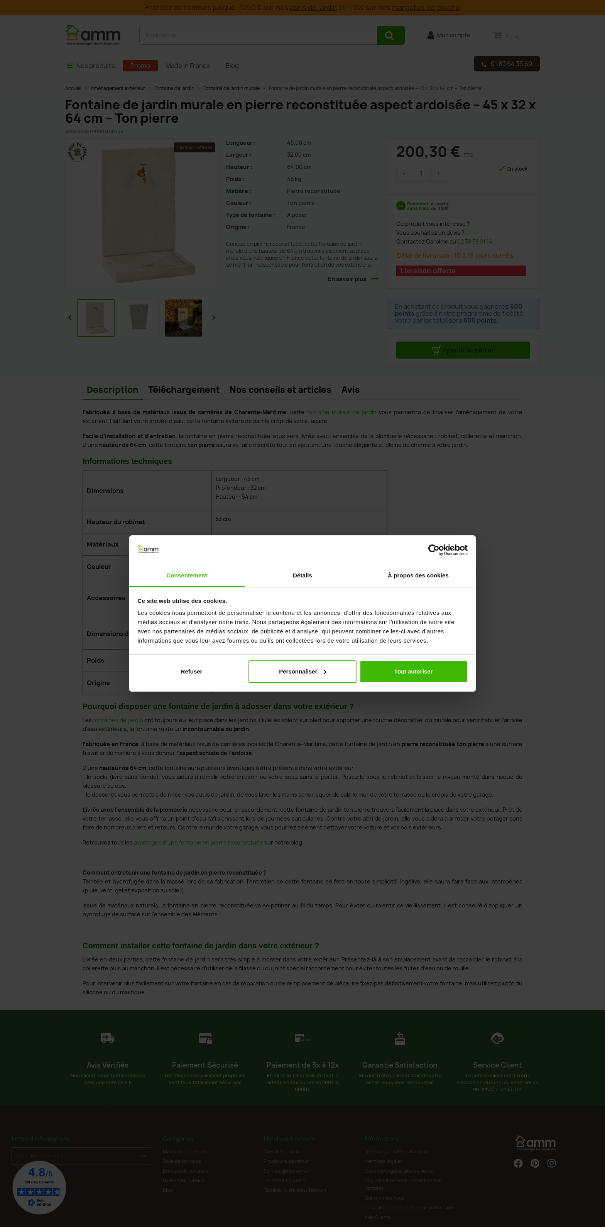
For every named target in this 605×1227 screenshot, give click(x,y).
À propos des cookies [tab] (418, 575)
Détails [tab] (302, 575)
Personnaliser (302, 671)
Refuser (192, 671)
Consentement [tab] (186, 575)
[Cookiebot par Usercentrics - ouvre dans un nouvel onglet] (434, 550)
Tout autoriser (413, 671)
